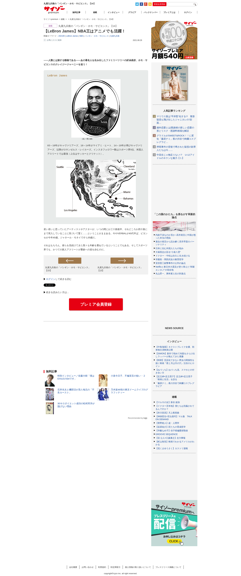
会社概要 (73, 567)
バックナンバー (151, 12)
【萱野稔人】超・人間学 (167, 423)
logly (145, 418)
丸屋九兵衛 (114, 36)
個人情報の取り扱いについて (138, 567)
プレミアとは (169, 12)
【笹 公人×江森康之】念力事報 (170, 438)
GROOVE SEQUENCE (167, 434)
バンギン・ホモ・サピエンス (97, 36)
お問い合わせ (88, 567)
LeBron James (72, 36)
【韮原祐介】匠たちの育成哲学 (171, 427)
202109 (61, 36)
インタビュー (114, 12)
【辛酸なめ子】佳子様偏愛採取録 (172, 430)
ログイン (50, 279)
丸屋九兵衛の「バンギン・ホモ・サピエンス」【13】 (120, 269)
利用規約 (102, 567)
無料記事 (76, 12)
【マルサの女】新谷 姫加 (168, 402)
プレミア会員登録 (96, 304)
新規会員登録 (159, 4)
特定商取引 (115, 567)
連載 (95, 12)
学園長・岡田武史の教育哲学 (170, 259)
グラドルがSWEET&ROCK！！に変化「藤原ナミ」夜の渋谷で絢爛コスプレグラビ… (176, 138)
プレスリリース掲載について (168, 567)
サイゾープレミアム (54, 9)
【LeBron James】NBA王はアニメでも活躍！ (84, 31)
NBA (81, 36)
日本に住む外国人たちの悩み (170, 248)
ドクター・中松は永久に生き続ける (173, 255)
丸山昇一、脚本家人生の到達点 (171, 273)
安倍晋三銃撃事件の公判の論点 (171, 263)
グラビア (132, 12)
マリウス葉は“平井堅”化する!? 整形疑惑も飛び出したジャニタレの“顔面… (176, 119)
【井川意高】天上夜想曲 (167, 412)
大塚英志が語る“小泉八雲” (168, 252)
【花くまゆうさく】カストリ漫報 (172, 448)
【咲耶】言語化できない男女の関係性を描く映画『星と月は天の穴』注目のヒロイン (175, 363)
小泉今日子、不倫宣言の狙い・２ (128, 375)
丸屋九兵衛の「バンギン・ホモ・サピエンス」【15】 (67, 269)
